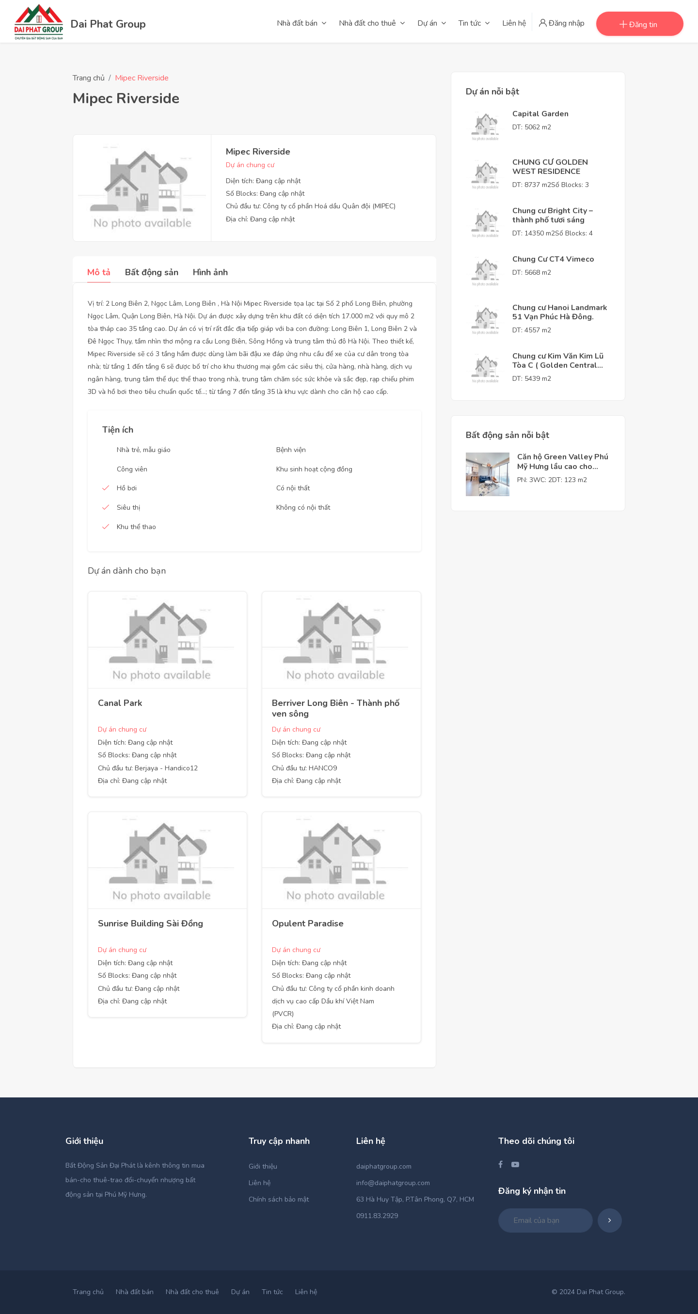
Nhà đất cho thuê (192, 1292)
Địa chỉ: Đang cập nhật (260, 219)
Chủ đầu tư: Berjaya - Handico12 (148, 768)
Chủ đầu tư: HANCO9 (304, 768)
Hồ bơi (127, 488)
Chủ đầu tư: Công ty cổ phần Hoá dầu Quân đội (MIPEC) (311, 206)
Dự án (240, 1292)
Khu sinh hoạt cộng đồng (314, 469)
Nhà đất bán (135, 1292)
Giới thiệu (263, 1166)
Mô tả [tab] (99, 272)
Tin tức (272, 1292)
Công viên (132, 469)
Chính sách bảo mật (279, 1199)
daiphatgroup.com (384, 1166)
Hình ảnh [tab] (210, 272)
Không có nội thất (303, 507)
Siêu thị (128, 507)
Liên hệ (259, 1183)
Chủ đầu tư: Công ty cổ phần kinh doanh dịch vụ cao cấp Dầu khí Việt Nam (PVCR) (333, 1001)
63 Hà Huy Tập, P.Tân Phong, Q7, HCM (415, 1199)
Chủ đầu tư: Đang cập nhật (138, 988)
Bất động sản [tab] (151, 272)
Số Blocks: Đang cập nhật (265, 193)
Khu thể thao (136, 527)
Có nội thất (293, 488)
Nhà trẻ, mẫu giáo (144, 449)
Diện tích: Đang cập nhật (263, 181)
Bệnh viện (291, 449)
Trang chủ (89, 78)
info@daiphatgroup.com (393, 1183)
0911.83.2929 (377, 1215)
